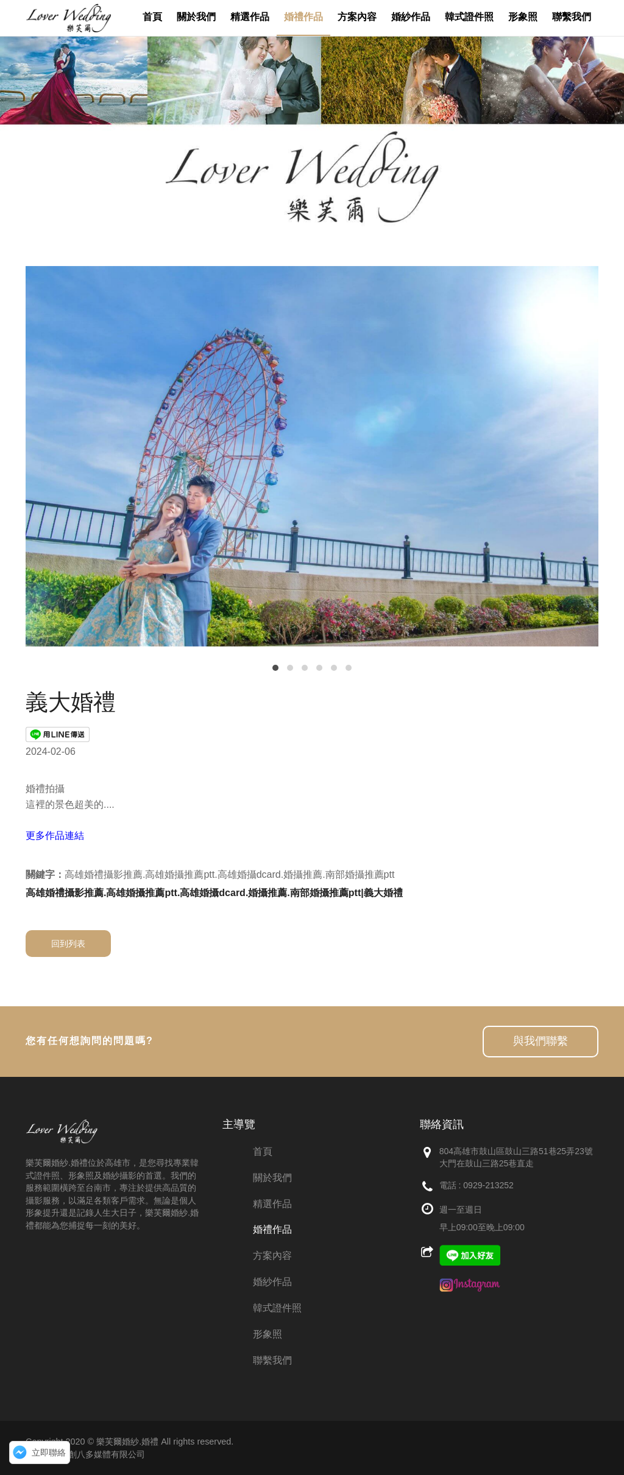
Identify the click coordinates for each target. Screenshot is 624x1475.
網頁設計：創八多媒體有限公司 (85, 1454)
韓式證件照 (277, 1308)
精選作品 (272, 1204)
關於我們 (272, 1177)
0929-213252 (488, 1185)
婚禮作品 (272, 1229)
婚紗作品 (272, 1282)
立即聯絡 (49, 1452)
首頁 (262, 1151)
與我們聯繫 (540, 1041)
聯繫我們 (272, 1360)
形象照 (267, 1334)
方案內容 (272, 1255)
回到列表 (68, 943)
